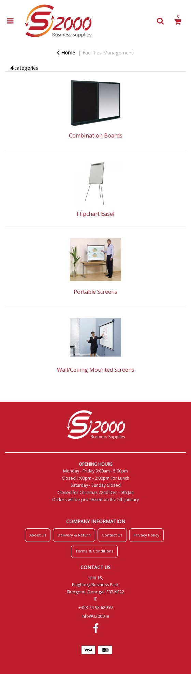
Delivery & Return (74, 534)
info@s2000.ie (95, 616)
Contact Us (112, 534)
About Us (37, 534)
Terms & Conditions (94, 550)
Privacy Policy (146, 534)
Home (65, 52)
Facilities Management (108, 52)
